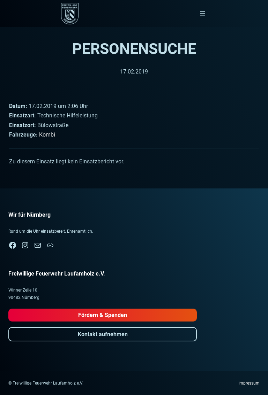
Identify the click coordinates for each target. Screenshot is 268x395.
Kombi (47, 134)
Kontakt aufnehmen (103, 334)
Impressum (249, 383)
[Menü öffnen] (203, 13)
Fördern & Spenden (102, 315)
